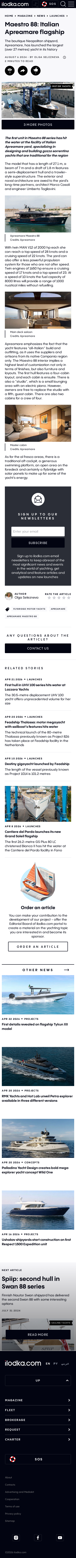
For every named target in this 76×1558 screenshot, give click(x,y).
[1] (49, 598)
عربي (65, 1363)
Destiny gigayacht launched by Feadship (37, 764)
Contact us (38, 648)
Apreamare (58, 609)
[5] (68, 598)
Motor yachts (61, 86)
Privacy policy (13, 1513)
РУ (56, 1363)
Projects (31, 1018)
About (8, 1477)
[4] (63, 598)
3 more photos (38, 125)
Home (9, 15)
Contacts (10, 1484)
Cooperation (12, 1499)
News (41, 15)
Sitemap (10, 1520)
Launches (57, 15)
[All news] (66, 970)
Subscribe (38, 543)
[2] (54, 598)
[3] (59, 598)
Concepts (32, 1162)
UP (52, 1380)
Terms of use (12, 1506)
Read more (38, 1335)
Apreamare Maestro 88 (22, 616)
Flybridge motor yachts (29, 609)
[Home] (15, 4)
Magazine (25, 15)
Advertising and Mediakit (19, 1491)
